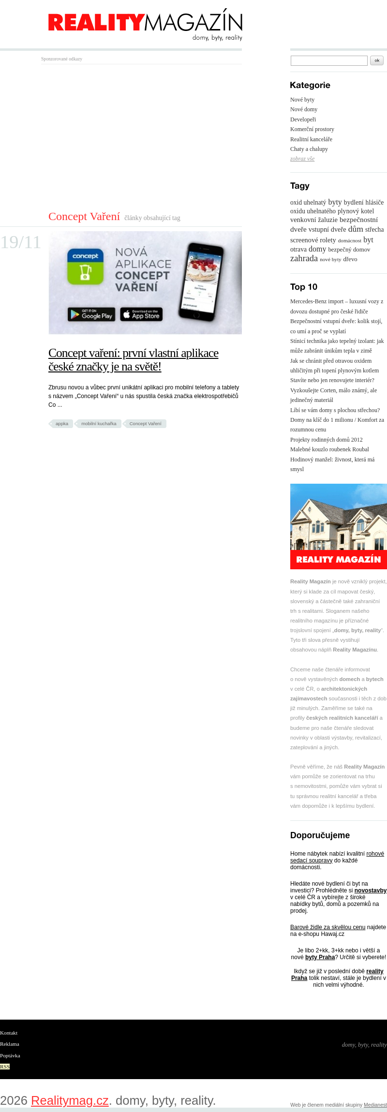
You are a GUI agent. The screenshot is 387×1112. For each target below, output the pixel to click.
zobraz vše (302, 158)
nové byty (330, 259)
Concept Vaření (146, 423)
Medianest (375, 1105)
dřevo (350, 259)
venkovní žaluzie (314, 219)
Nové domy (303, 109)
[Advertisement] (122, 137)
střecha (374, 229)
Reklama (9, 1044)
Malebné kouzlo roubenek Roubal (329, 449)
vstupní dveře (327, 229)
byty (335, 202)
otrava (298, 249)
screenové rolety (313, 240)
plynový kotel (356, 211)
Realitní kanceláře (311, 139)
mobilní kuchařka (99, 423)
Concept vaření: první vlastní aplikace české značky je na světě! (133, 359)
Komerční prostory (312, 129)
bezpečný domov (349, 249)
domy (317, 249)
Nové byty (302, 99)
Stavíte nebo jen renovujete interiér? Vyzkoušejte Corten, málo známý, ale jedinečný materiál (333, 390)
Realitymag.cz (70, 1100)
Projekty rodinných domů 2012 (326, 439)
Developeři (303, 119)
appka (62, 423)
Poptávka (10, 1055)
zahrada (304, 258)
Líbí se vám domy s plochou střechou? (335, 410)
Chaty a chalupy (309, 149)
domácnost (349, 240)
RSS (5, 1066)
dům (355, 229)
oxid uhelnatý (308, 202)
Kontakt (8, 1033)
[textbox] (329, 61)
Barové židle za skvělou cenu (327, 927)
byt (368, 240)
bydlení (354, 202)
